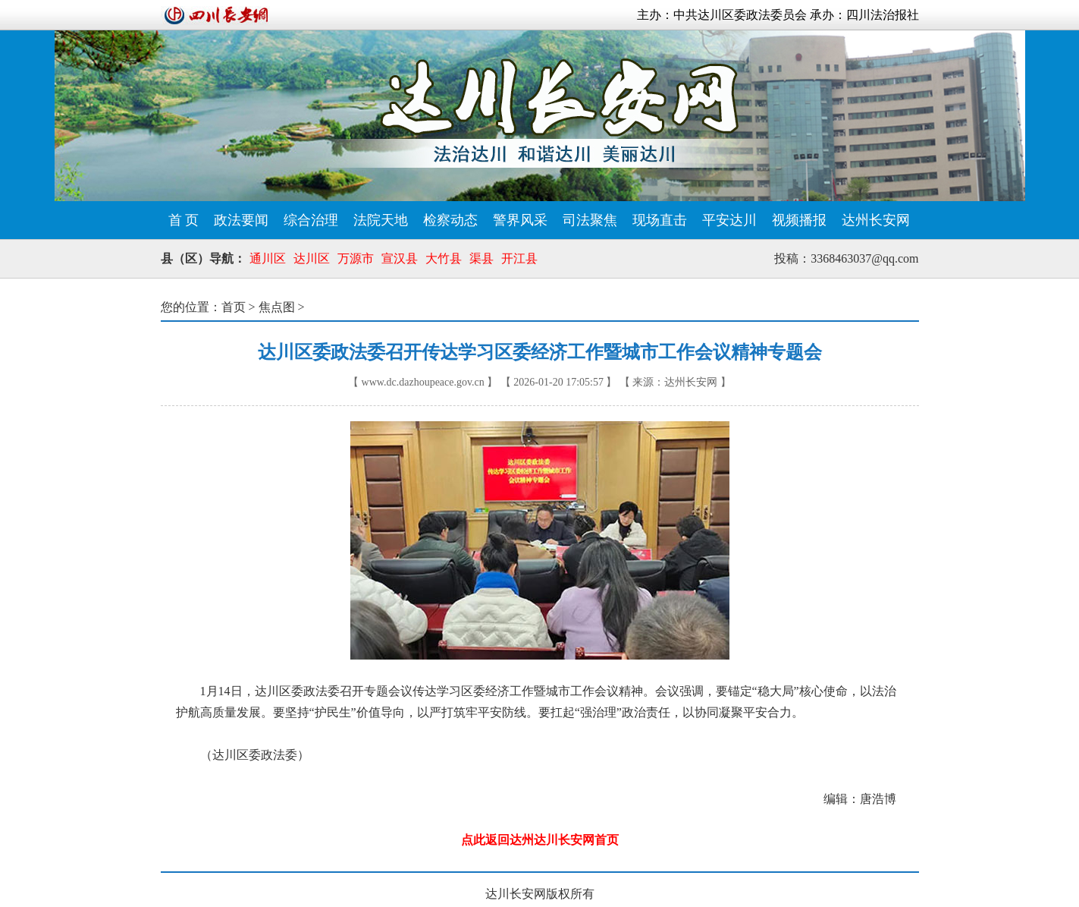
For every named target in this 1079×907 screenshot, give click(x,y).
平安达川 (729, 220)
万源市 (355, 258)
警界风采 (520, 220)
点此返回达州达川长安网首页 (540, 839)
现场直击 (659, 220)
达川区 (311, 258)
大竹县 (443, 258)
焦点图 (277, 307)
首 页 (183, 220)
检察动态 (450, 220)
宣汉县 (399, 258)
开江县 (519, 258)
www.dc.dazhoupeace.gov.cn (423, 382)
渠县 (481, 258)
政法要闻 (241, 220)
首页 (233, 307)
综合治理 (311, 220)
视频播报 (799, 220)
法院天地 (380, 220)
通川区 (267, 258)
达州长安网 (876, 220)
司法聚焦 (590, 220)
